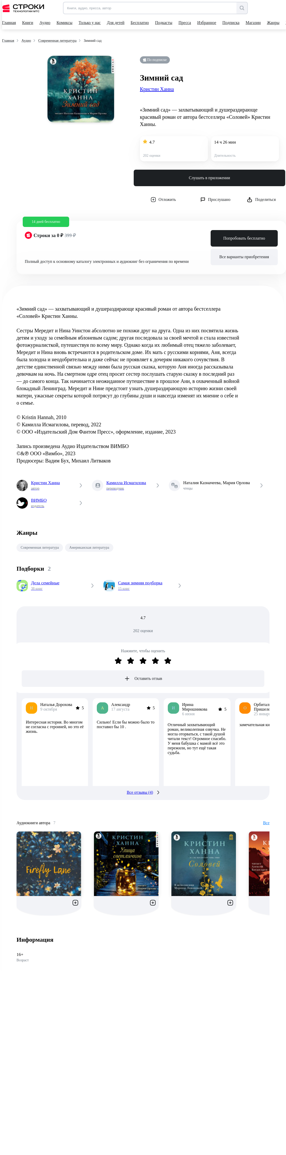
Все (266, 823)
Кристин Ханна (157, 89)
